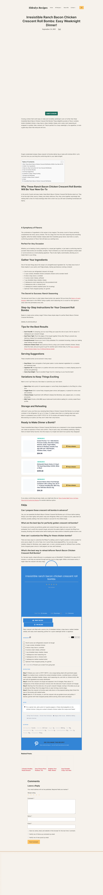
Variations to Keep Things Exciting (29, 184)
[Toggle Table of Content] (59, 173)
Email (30, 820)
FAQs (22, 190)
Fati (59, 30)
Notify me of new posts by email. (39, 834)
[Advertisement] (51, 151)
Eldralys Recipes (38, 8)
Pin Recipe (67, 621)
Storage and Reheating (27, 186)
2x (77, 633)
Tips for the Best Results (27, 180)
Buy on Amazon (73, 447)
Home (52, 7)
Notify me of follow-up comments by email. (42, 831)
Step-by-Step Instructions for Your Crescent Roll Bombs (35, 178)
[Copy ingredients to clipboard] (28, 634)
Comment (31, 795)
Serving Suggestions (26, 182)
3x (80, 633)
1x (74, 633)
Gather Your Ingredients (27, 177)
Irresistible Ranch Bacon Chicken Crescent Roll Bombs (35, 192)
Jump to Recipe (51, 124)
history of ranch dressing (76, 307)
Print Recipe (36, 621)
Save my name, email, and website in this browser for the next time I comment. (52, 827)
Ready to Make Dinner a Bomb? (29, 188)
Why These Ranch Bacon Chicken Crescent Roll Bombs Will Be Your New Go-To (41, 175)
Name (30, 813)
